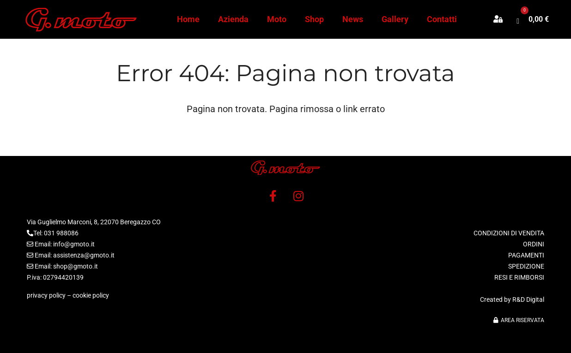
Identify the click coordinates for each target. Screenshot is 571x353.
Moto (276, 19)
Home (188, 19)
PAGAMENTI (526, 255)
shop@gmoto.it (75, 266)
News (352, 19)
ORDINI (533, 244)
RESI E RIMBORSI (519, 277)
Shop (314, 19)
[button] (502, 19)
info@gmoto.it (74, 244)
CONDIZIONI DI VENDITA (509, 233)
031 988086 (61, 233)
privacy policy (46, 295)
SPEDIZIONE (526, 266)
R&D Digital (528, 299)
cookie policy (91, 295)
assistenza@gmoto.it (84, 255)
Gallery (395, 19)
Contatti (442, 19)
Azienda (233, 19)
